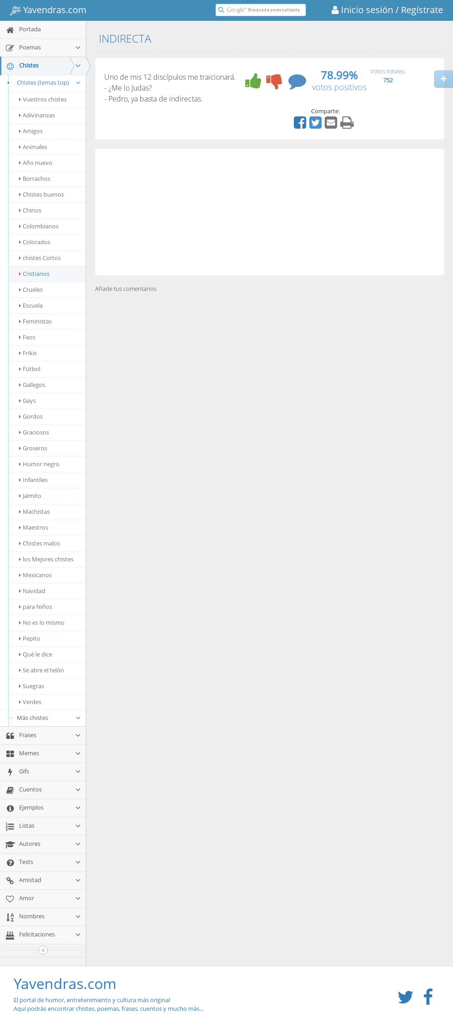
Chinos (30, 210)
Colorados (34, 242)
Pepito (29, 638)
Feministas (35, 321)
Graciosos (34, 432)
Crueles (31, 289)
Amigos (31, 131)
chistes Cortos (40, 258)
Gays (27, 400)
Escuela (31, 305)
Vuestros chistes (43, 99)
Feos (27, 337)
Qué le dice (35, 654)
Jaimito (30, 496)
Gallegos (32, 385)
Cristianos (34, 274)
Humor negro (39, 464)
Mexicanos (35, 575)
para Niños (35, 607)
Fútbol (29, 369)
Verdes (30, 702)
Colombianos (38, 226)
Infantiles (33, 480)
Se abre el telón (41, 670)
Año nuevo (35, 163)
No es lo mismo (41, 622)
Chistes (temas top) (43, 82)
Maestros (33, 527)
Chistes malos (39, 543)
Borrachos (34, 178)
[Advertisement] (269, 212)
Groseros (33, 448)
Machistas (34, 511)
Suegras (31, 686)
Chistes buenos (41, 194)
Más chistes (49, 718)
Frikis (28, 353)
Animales (33, 147)
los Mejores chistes (46, 559)
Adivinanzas (37, 115)
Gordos (31, 416)
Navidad (32, 591)
